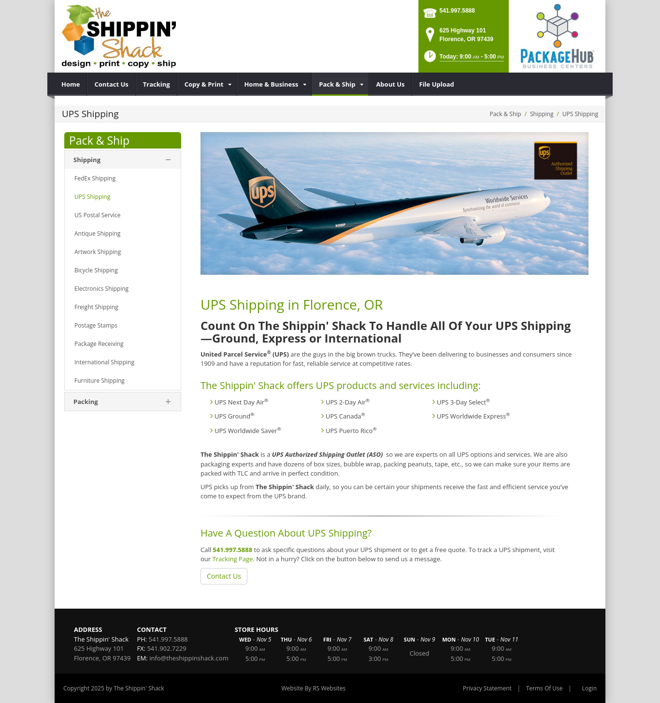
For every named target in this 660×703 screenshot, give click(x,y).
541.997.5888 (457, 10)
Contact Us (224, 576)
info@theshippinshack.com (189, 658)
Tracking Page (232, 558)
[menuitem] (71, 84)
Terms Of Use (544, 688)
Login (589, 688)
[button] (463, 59)
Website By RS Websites (314, 688)
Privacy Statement (487, 688)
